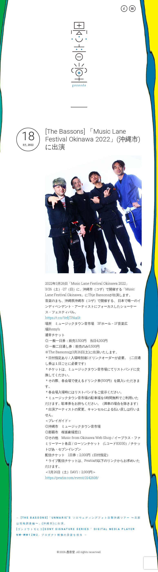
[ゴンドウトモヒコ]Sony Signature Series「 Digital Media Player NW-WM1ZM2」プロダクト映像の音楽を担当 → (75, 532)
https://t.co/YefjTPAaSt (62, 317)
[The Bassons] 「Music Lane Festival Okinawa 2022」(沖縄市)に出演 (92, 139)
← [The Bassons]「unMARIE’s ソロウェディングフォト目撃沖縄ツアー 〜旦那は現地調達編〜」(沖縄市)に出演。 (78, 520)
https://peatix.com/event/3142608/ (72, 477)
